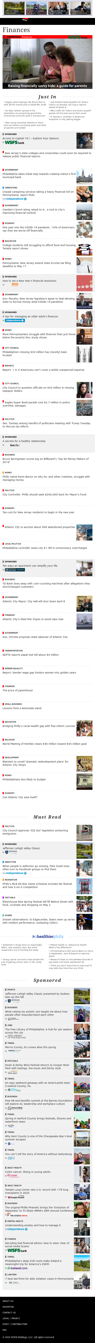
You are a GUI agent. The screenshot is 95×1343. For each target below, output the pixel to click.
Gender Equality (14, 668)
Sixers (8, 915)
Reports (9, 365)
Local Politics (13, 543)
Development (12, 757)
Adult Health (14, 1167)
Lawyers (12, 1274)
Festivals (10, 897)
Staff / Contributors (15, 1324)
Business (10, 454)
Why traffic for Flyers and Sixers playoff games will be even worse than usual (70, 112)
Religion (10, 739)
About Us (8, 1300)
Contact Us (9, 1312)
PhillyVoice (7, 21)
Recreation (11, 879)
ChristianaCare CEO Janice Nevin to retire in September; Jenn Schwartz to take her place (71, 953)
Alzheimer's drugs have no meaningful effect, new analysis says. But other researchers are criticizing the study (21, 947)
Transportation (14, 650)
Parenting (14, 37)
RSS (4, 1329)
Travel (11, 1043)
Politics (9, 419)
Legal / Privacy (11, 1318)
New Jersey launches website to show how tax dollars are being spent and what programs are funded (25, 125)
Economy (10, 223)
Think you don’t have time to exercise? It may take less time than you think (70, 967)
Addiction (10, 861)
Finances (27, 37)
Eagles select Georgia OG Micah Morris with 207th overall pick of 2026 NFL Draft (25, 103)
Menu (89, 21)
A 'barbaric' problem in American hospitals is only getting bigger (67, 118)
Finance (11, 1238)
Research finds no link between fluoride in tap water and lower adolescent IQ (71, 960)
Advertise (8, 1306)
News (24, 20)
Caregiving (11, 187)
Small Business (13, 704)
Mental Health (15, 1221)
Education (10, 241)
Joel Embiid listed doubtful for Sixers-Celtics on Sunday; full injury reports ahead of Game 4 (69, 104)
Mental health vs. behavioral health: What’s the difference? (68, 946)
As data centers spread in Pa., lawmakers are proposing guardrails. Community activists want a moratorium (24, 113)
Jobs (9, 1025)
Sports (11, 989)
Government (11, 169)
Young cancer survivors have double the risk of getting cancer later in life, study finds (22, 962)
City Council (12, 347)
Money (8, 258)
